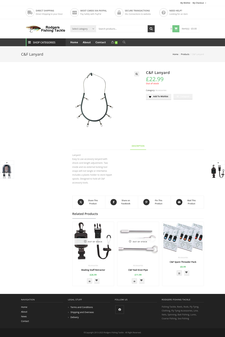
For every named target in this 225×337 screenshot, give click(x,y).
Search (151, 28)
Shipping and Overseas (82, 312)
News (24, 316)
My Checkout (199, 3)
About (24, 311)
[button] (136, 73)
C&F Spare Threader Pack (183, 261)
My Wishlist (185, 3)
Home (24, 307)
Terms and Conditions (81, 307)
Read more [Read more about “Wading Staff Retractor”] (89, 281)
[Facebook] (119, 309)
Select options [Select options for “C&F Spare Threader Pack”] (179, 273)
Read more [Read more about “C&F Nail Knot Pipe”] (134, 281)
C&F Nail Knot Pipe (138, 269)
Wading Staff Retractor (93, 269)
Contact (25, 321)
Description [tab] (138, 146)
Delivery (74, 317)
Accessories (160, 90)
